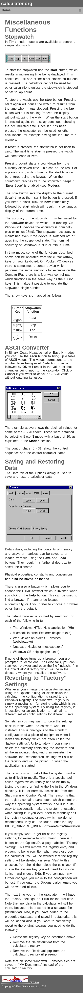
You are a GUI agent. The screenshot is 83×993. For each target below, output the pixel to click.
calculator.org (16, 3)
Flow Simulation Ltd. (27, 986)
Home (6, 10)
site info (34, 982)
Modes (53, 185)
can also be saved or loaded (27, 579)
